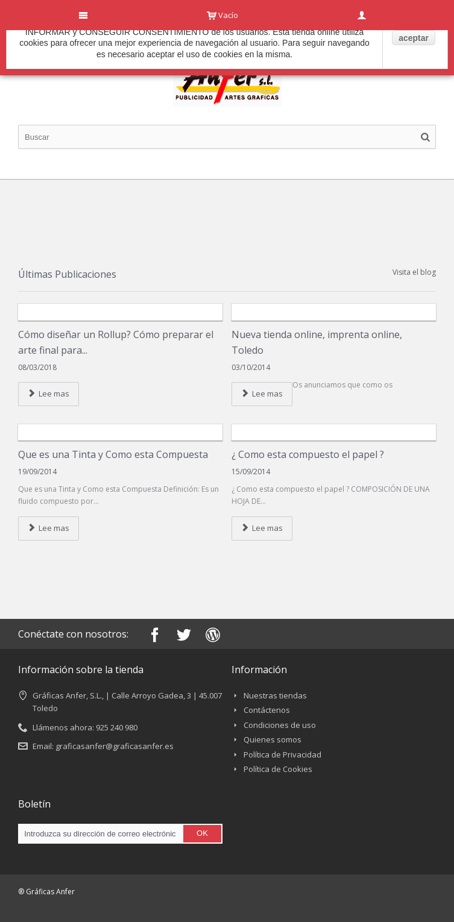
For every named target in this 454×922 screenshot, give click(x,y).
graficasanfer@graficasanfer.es (114, 746)
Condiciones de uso (280, 725)
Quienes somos (272, 739)
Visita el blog (414, 272)
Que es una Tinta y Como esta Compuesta (113, 454)
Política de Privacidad (282, 754)
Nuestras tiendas (275, 695)
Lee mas (48, 393)
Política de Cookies (278, 769)
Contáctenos (267, 709)
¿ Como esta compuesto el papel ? (308, 454)
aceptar (414, 38)
